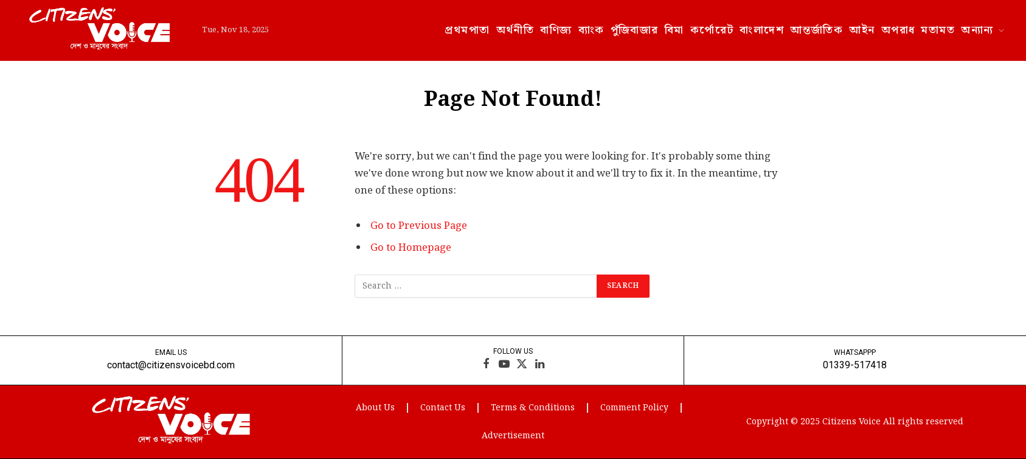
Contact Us (442, 408)
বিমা (674, 30)
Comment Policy (634, 408)
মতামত (938, 30)
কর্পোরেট (712, 30)
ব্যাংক (591, 30)
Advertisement (513, 436)
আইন (862, 30)
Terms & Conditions (533, 408)
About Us (375, 408)
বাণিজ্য (556, 30)
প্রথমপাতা (467, 30)
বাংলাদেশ (762, 30)
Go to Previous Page (418, 226)
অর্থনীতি (515, 30)
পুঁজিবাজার (635, 30)
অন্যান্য (977, 30)
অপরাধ (898, 30)
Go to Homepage (410, 248)
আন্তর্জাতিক (816, 30)
